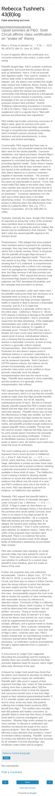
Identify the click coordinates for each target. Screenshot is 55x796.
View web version (27, 788)
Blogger (33, 793)
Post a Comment (11, 772)
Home (27, 782)
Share (6, 758)
